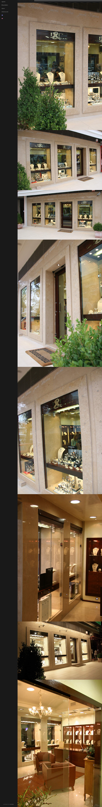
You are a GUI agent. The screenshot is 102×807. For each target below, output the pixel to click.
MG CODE (12, 804)
